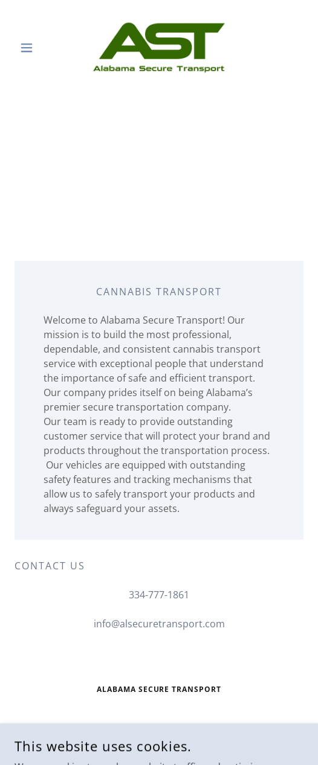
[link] (159, 47)
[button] (36, 48)
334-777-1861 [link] (159, 594)
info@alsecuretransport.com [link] (159, 623)
